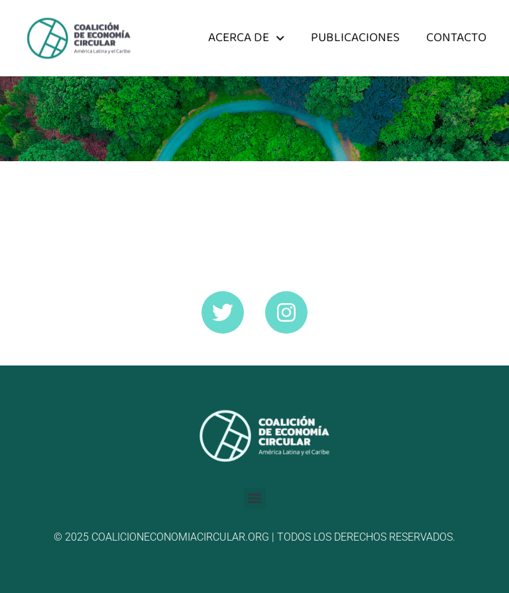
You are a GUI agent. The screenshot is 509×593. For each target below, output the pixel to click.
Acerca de (246, 38)
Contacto (456, 37)
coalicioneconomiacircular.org (180, 537)
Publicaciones (355, 37)
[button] (255, 498)
